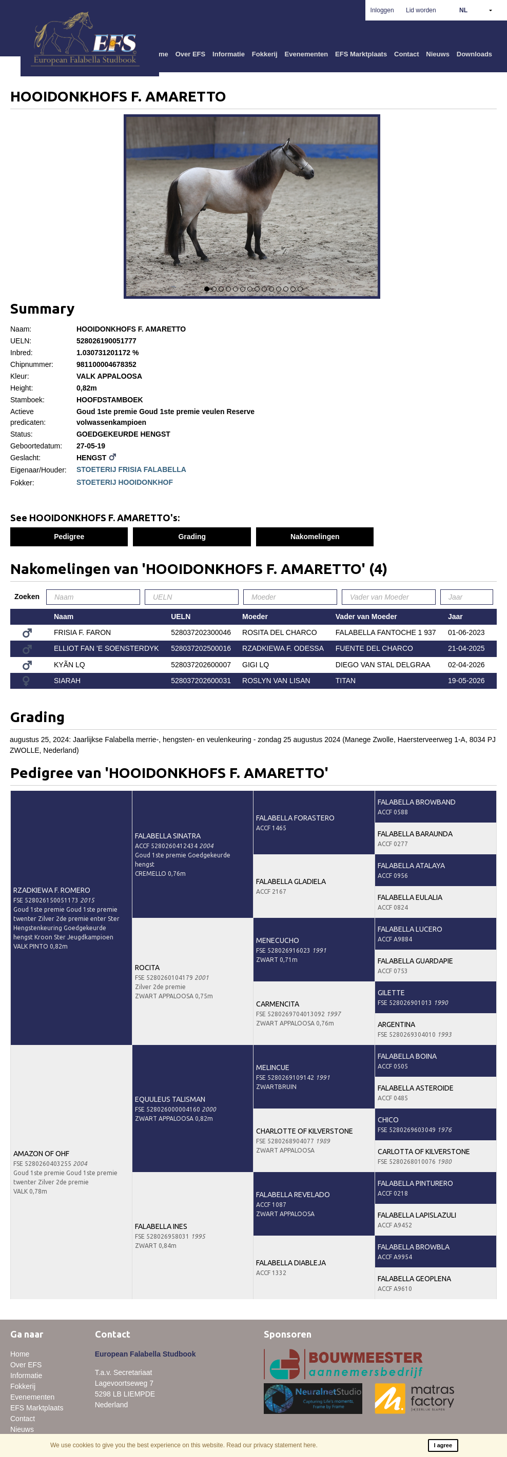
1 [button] (206, 289)
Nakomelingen (315, 536)
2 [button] (214, 289)
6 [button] (242, 289)
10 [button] (271, 289)
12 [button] (285, 289)
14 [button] (300, 289)
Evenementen (306, 54)
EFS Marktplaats (361, 54)
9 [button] (264, 289)
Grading (192, 536)
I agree (443, 1445)
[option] (253, 208)
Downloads (474, 54)
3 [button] (221, 289)
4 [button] (228, 289)
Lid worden (421, 10)
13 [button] (293, 289)
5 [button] (235, 289)
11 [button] (278, 289)
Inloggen (382, 10)
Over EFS (191, 54)
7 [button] (249, 289)
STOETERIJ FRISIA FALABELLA (131, 469)
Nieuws (438, 54)
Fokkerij (265, 54)
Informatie (228, 54)
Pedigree (69, 536)
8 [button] (257, 289)
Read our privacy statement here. (271, 1445)
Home (19, 1354)
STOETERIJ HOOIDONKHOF (124, 482)
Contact (406, 54)
